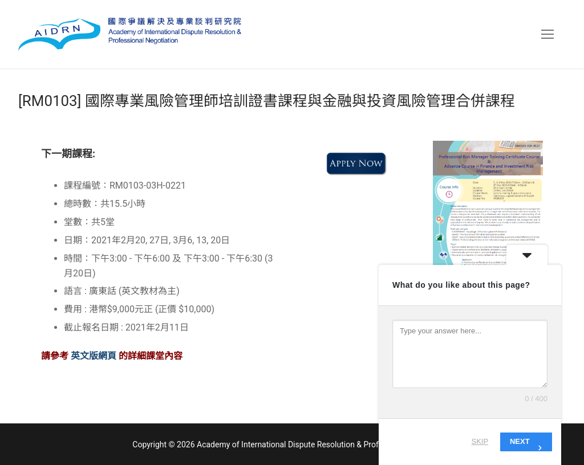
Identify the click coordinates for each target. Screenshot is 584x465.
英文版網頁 (95, 355)
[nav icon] (547, 34)
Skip (480, 441)
